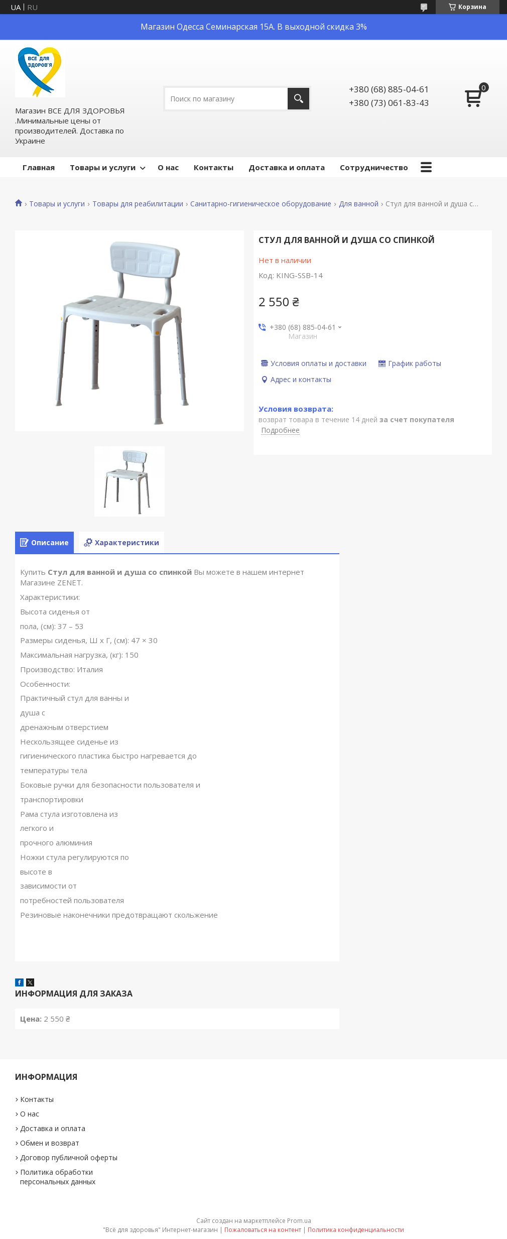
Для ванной (358, 203)
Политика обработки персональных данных (57, 1176)
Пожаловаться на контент (262, 1229)
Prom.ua (299, 1220)
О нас (168, 167)
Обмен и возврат (49, 1143)
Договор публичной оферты (68, 1157)
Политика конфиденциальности (356, 1229)
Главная (39, 167)
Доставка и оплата (286, 167)
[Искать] (298, 98)
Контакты (213, 167)
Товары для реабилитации (137, 203)
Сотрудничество (374, 167)
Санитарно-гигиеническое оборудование (260, 203)
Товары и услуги (103, 167)
